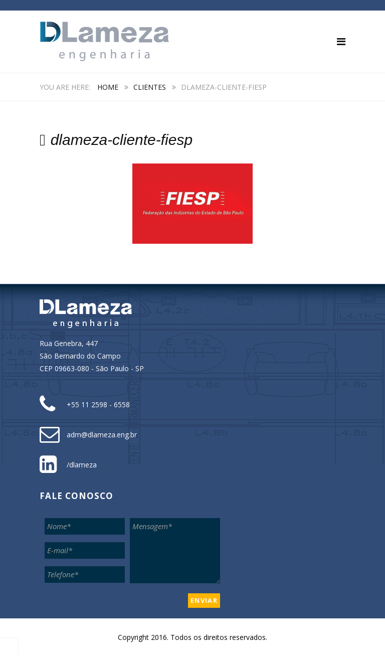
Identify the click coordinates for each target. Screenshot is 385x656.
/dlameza (82, 464)
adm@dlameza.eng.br (102, 434)
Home (107, 87)
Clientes (149, 87)
